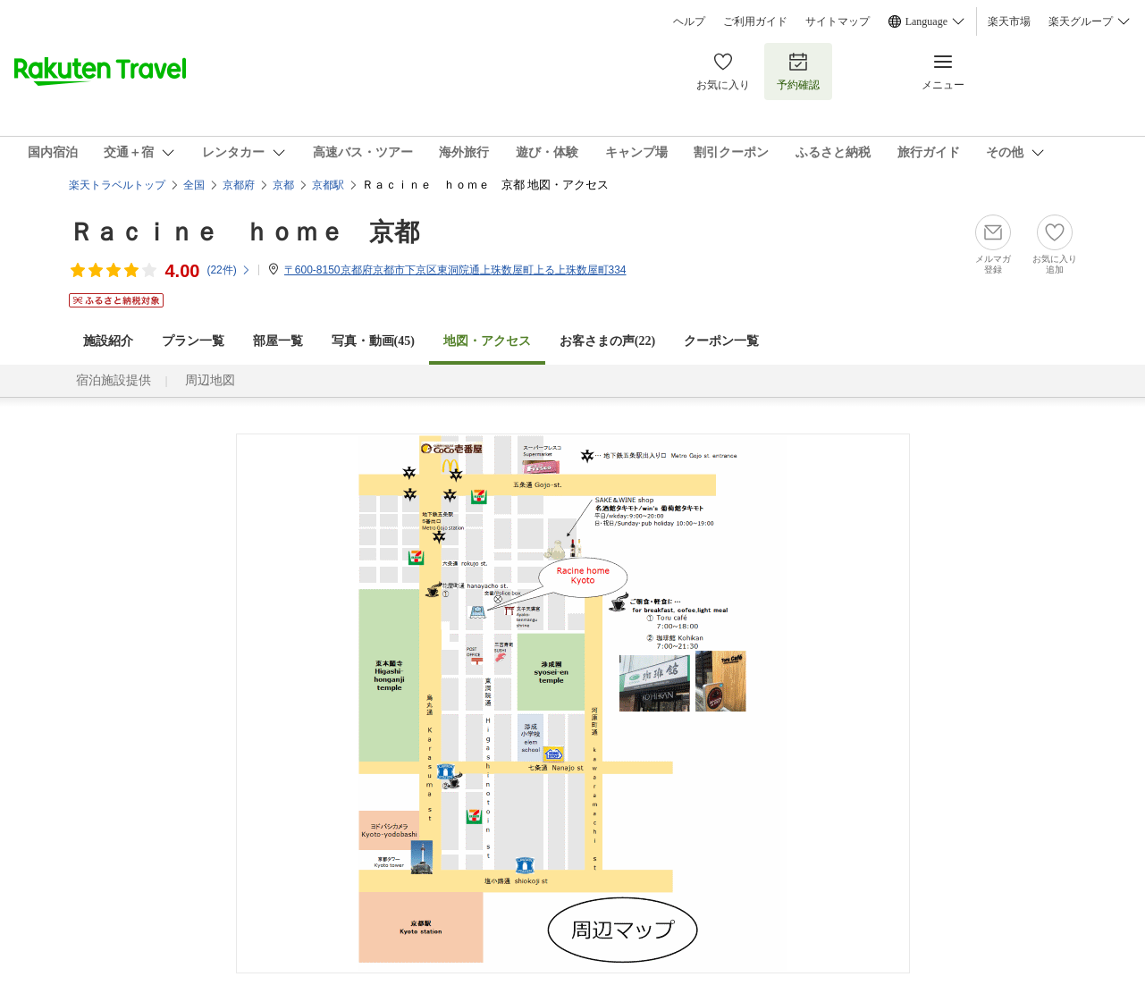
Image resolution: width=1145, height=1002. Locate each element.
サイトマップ (837, 21)
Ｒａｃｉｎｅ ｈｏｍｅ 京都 (244, 232)
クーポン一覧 (721, 341)
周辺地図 (210, 380)
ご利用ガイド (755, 21)
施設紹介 (108, 341)
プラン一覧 (193, 341)
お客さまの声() (607, 341)
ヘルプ (689, 21)
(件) (228, 270)
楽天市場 (1009, 21)
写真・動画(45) (373, 341)
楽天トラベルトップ (117, 185)
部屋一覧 (278, 341)
